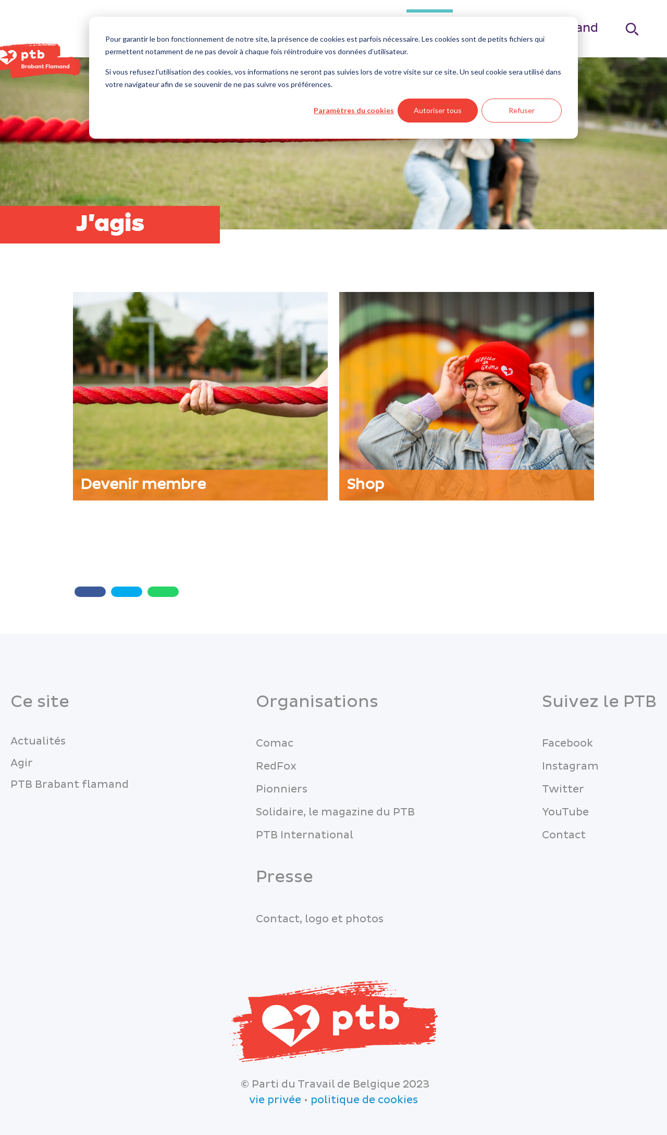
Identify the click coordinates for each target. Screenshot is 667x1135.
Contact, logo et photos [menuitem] (320, 919)
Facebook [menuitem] (567, 743)
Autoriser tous (438, 110)
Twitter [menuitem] (563, 789)
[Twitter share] (126, 592)
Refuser (522, 110)
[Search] (633, 29)
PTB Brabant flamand (69, 784)
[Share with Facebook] (90, 592)
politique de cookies (364, 1100)
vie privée (275, 1100)
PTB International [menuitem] (304, 835)
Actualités (38, 741)
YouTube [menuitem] (565, 812)
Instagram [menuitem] (570, 766)
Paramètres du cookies (354, 110)
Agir (21, 763)
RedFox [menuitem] (276, 766)
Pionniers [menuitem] (281, 789)
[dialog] (333, 78)
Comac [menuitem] (274, 743)
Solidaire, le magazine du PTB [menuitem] (335, 812)
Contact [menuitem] (564, 835)
